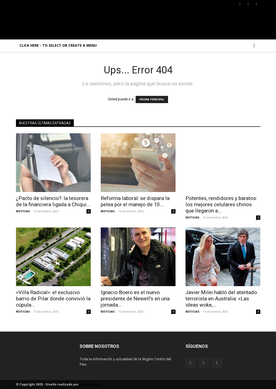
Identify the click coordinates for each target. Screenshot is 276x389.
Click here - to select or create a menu (58, 45)
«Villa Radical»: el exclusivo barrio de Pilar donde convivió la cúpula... (53, 298)
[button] (254, 45)
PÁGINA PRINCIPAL (151, 99)
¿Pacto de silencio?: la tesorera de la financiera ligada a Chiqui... (53, 201)
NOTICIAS (23, 211)
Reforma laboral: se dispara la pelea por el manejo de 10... (135, 201)
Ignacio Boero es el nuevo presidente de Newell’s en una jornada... (135, 298)
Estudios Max (90, 384)
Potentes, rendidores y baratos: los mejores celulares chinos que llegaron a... (221, 204)
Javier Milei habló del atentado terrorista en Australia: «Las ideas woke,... (221, 298)
